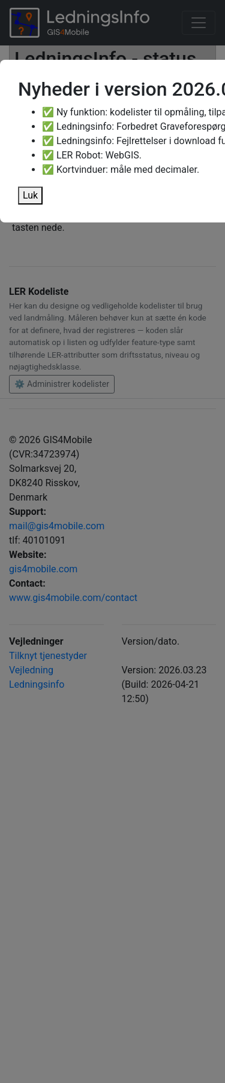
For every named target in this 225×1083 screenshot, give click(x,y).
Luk (30, 195)
